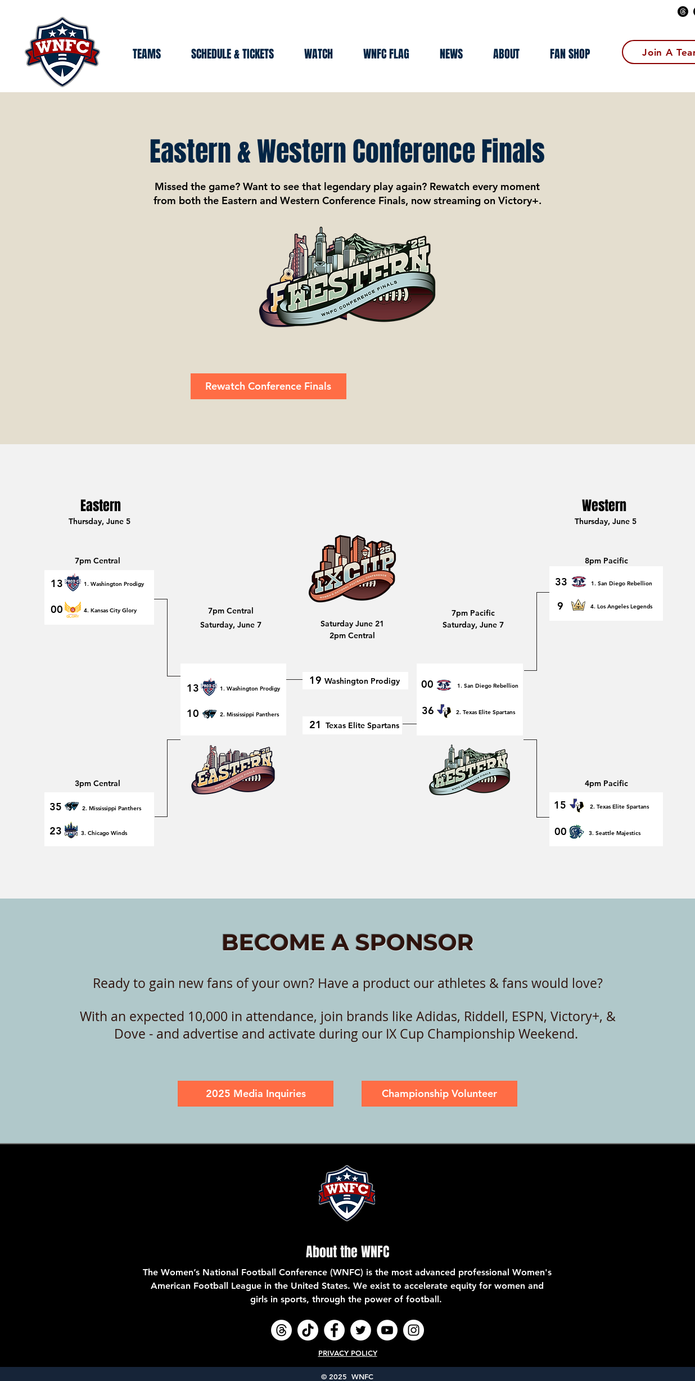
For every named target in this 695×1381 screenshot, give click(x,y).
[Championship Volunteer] (439, 1094)
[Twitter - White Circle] (360, 1330)
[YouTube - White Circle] (387, 1330)
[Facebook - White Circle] (334, 1330)
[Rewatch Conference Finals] (268, 386)
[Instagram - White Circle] (413, 1330)
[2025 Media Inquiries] (255, 1094)
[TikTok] (307, 1330)
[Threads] (683, 11)
